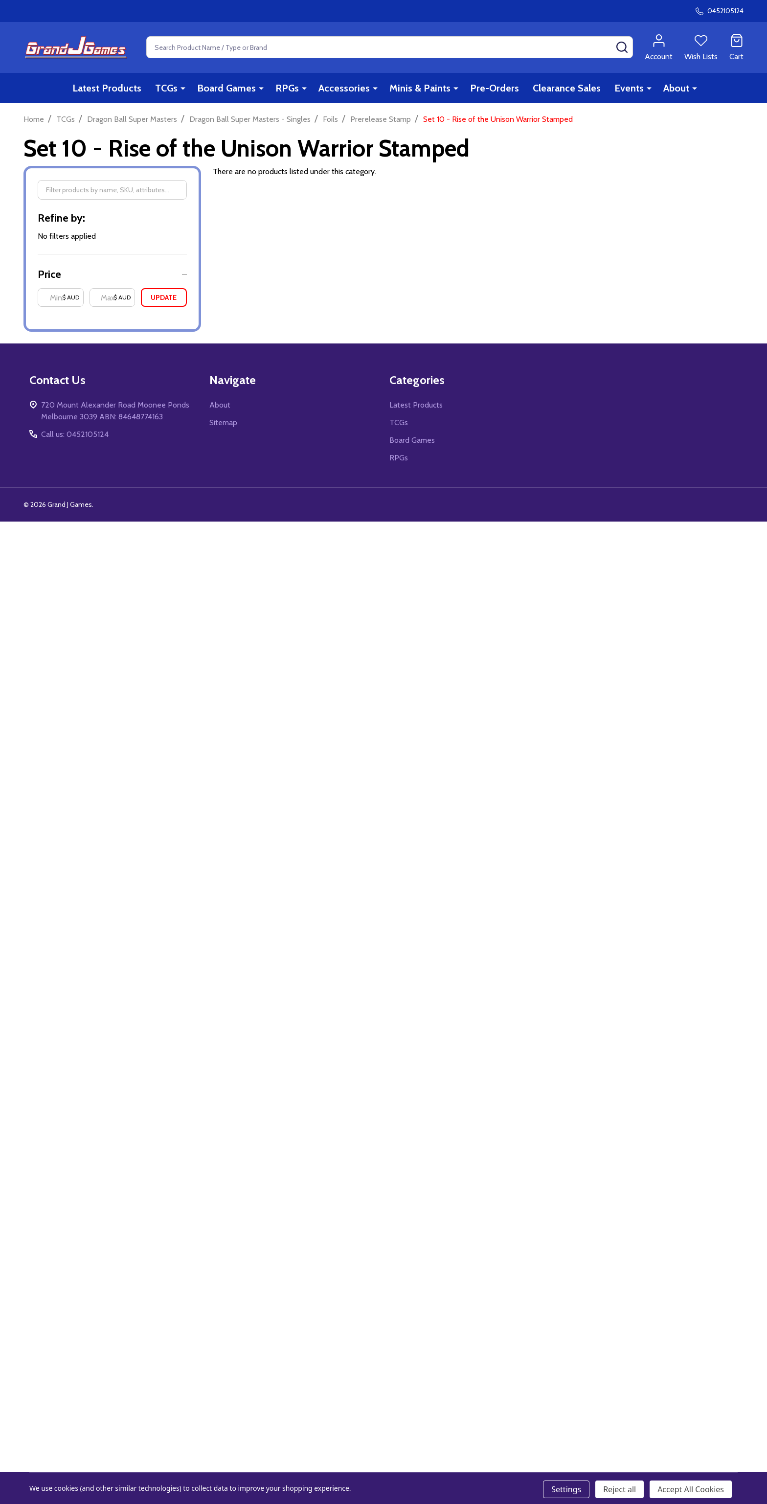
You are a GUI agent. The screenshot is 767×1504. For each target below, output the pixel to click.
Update (164, 297)
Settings (566, 1489)
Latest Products (106, 88)
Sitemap (223, 422)
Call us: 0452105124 (75, 434)
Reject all (619, 1489)
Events (629, 88)
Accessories (344, 88)
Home (33, 119)
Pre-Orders (494, 88)
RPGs (287, 88)
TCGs (166, 88)
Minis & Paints (420, 88)
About (676, 88)
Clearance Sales (567, 88)
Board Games (226, 88)
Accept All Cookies (690, 1489)
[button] (112, 274)
